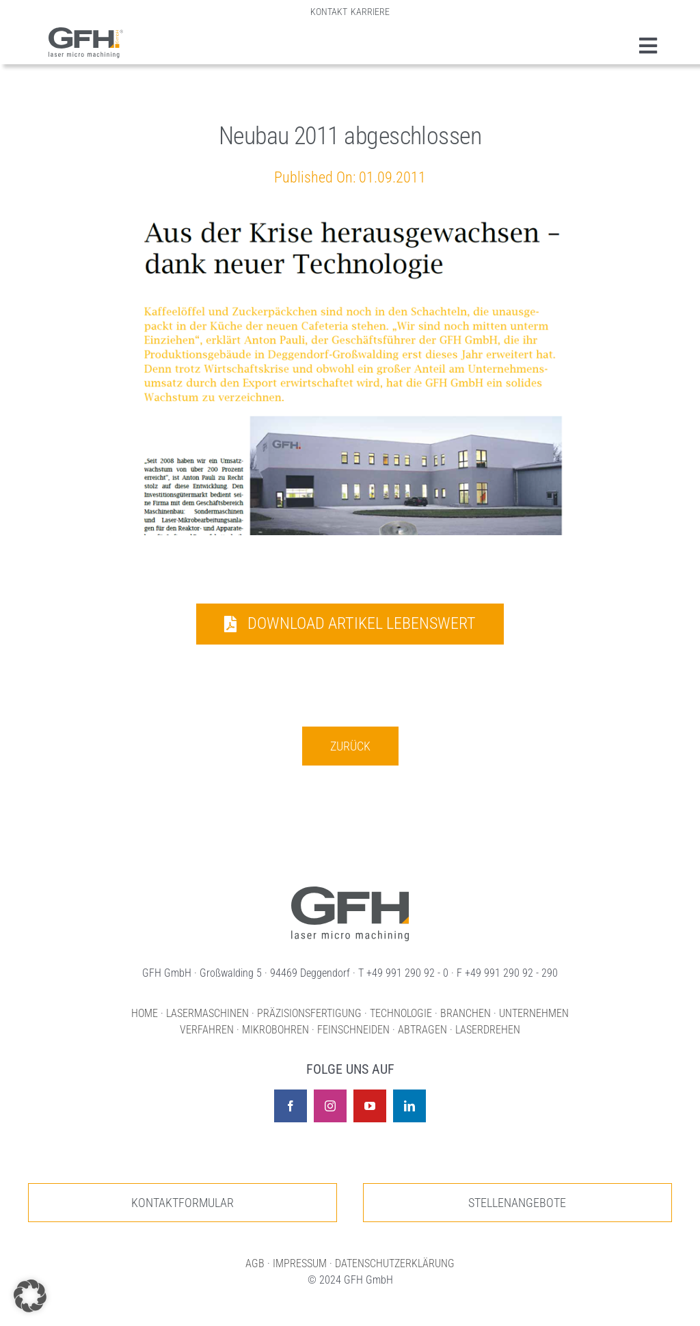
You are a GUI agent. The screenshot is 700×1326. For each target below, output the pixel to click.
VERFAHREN (207, 1029)
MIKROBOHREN (275, 1029)
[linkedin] (409, 1106)
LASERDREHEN (487, 1029)
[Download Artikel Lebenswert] (350, 624)
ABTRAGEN (422, 1029)
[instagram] (330, 1106)
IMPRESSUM (300, 1263)
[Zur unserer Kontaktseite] (182, 1202)
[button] (30, 1296)
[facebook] (290, 1106)
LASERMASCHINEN (207, 1013)
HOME (144, 1013)
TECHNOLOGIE (401, 1013)
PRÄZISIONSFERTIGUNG (309, 1013)
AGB (255, 1263)
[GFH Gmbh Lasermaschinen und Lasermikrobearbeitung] (86, 34)
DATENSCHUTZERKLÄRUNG (395, 1263)
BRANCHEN (465, 1013)
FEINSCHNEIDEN (353, 1029)
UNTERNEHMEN (534, 1013)
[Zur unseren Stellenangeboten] (517, 1202)
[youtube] (369, 1106)
